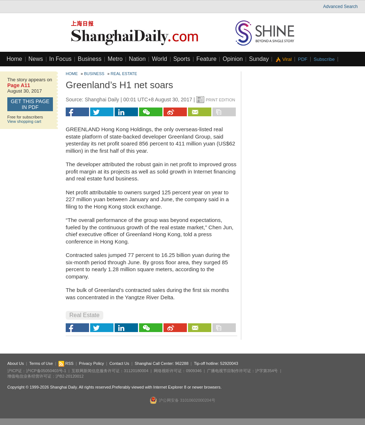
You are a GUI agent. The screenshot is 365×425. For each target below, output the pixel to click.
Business (89, 59)
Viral (287, 59)
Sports (181, 59)
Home (14, 59)
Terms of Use (41, 363)
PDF (302, 59)
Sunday (259, 59)
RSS (66, 363)
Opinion (233, 59)
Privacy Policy (91, 363)
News (35, 59)
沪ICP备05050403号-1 (46, 371)
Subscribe (324, 59)
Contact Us (119, 363)
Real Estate (124, 73)
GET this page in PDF (30, 104)
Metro (115, 59)
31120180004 (136, 371)
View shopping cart (24, 121)
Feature (206, 59)
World (159, 59)
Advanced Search (340, 6)
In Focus (60, 59)
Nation (137, 59)
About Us (15, 363)
